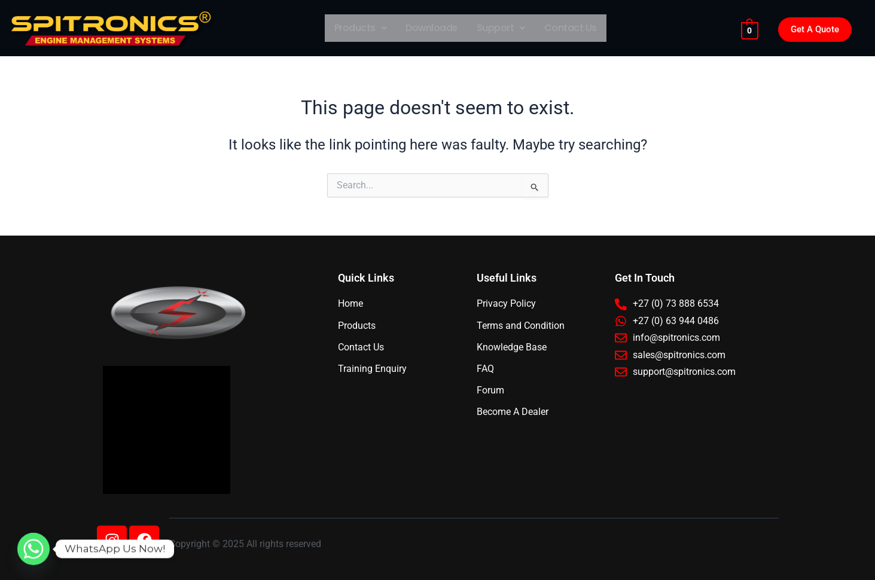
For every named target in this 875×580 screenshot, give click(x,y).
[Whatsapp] (33, 549)
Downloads (432, 28)
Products (360, 28)
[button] (361, 28)
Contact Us (570, 28)
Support (501, 28)
